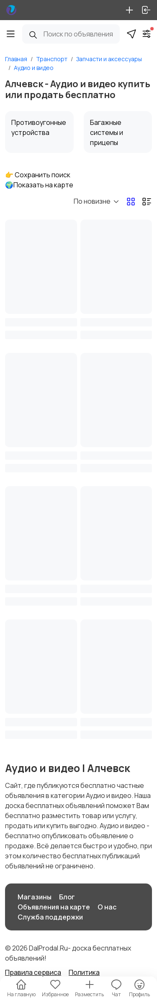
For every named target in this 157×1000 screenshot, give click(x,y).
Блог (67, 897)
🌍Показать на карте (39, 184)
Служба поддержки (50, 917)
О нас (107, 907)
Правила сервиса (33, 972)
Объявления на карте (54, 907)
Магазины (34, 897)
